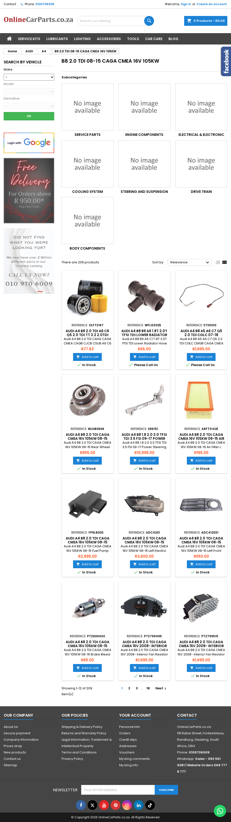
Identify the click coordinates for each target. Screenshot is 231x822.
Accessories (109, 38)
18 (148, 688)
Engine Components (144, 134)
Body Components (87, 248)
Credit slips (128, 739)
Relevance (190, 263)
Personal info (129, 726)
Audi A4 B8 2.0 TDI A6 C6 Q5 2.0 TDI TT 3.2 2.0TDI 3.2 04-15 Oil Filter (87, 334)
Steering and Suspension (144, 191)
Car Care (153, 38)
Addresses (128, 746)
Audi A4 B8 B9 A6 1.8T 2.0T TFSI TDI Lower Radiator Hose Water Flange (144, 334)
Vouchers (127, 752)
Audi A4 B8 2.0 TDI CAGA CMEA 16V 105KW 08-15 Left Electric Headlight (144, 542)
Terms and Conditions (79, 752)
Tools (133, 38)
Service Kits (29, 38)
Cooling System (87, 191)
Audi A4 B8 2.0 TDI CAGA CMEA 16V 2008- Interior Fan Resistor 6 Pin (144, 645)
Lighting (82, 38)
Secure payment (17, 733)
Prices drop (13, 746)
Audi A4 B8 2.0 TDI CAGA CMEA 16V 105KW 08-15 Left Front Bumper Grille (201, 542)
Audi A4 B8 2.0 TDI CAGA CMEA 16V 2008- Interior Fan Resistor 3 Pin (201, 645)
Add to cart (87, 357)
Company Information (21, 739)
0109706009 (44, 4)
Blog (173, 38)
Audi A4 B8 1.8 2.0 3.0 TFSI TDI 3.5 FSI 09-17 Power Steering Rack (144, 438)
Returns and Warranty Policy (84, 733)
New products (15, 752)
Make (8, 69)
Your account (135, 715)
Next (161, 688)
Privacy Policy (72, 758)
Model (9, 84)
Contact (10, 4)
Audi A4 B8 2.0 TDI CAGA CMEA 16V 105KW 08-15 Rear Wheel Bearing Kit (87, 438)
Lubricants (57, 38)
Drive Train (201, 191)
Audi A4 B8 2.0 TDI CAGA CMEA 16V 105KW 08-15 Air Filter (201, 438)
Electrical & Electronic (201, 134)
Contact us (12, 758)
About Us (11, 726)
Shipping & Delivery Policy (82, 726)
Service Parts (88, 134)
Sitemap (10, 765)
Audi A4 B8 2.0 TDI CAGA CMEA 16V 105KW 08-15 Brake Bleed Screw (87, 645)
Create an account (211, 4)
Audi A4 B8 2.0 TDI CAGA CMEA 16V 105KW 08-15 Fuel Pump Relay (87, 542)
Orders (124, 733)
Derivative (12, 98)
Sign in (186, 4)
